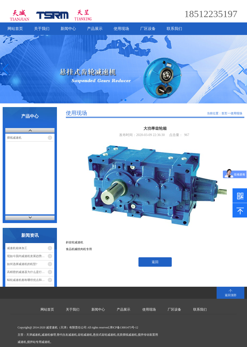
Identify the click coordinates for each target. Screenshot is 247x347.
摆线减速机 (14, 137)
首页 (224, 113)
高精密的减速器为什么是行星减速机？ (30, 272)
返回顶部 (230, 295)
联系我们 (174, 29)
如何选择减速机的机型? (22, 264)
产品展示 (95, 29)
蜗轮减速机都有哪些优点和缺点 (27, 280)
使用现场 (121, 29)
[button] (241, 69)
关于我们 (41, 29)
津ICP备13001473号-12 (124, 327)
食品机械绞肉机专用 (79, 249)
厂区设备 (148, 29)
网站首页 (15, 29)
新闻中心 (68, 29)
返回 (155, 262)
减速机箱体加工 (17, 248)
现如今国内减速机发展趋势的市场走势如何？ (30, 256)
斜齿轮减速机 (74, 242)
